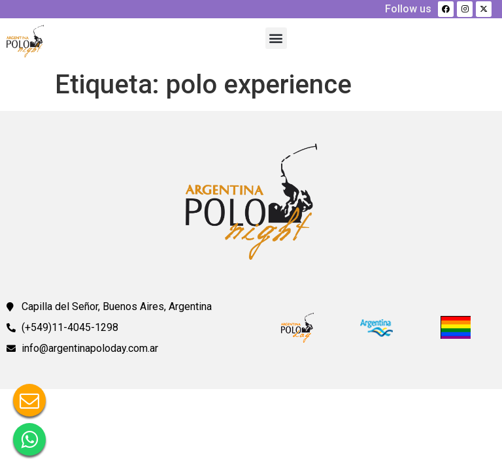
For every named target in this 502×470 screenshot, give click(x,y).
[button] (276, 38)
